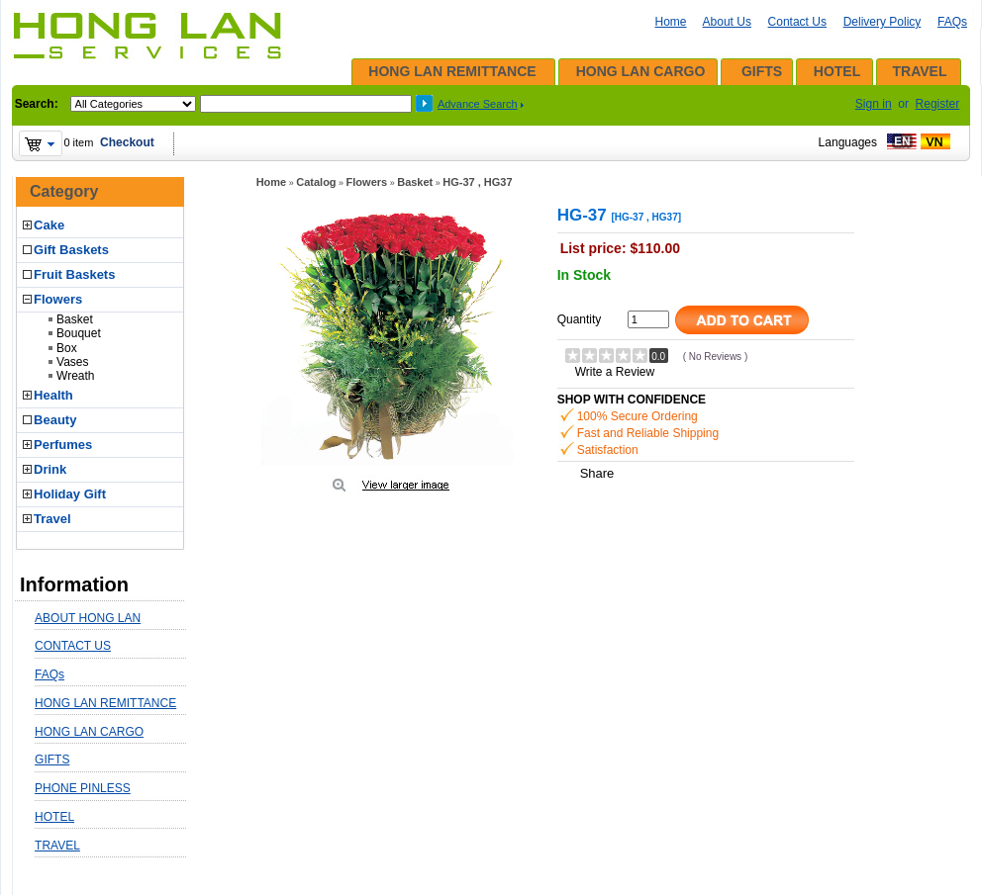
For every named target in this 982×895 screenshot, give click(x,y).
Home (671, 22)
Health (53, 395)
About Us (727, 22)
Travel (52, 518)
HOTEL (837, 71)
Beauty (55, 419)
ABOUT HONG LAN (88, 618)
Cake (49, 225)
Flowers (58, 299)
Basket (74, 319)
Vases (72, 362)
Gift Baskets (71, 249)
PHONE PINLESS (83, 788)
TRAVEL (920, 71)
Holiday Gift (70, 494)
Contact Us (797, 22)
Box (66, 348)
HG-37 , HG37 (477, 182)
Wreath (75, 376)
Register (938, 104)
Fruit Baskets (74, 274)
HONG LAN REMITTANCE (452, 71)
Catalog (316, 182)
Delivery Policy (882, 22)
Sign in (873, 104)
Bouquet (78, 333)
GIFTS (761, 71)
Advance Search (478, 104)
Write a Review (614, 372)
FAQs (952, 22)
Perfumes (63, 444)
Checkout (127, 142)
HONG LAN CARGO (641, 71)
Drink (50, 469)
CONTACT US (73, 646)
